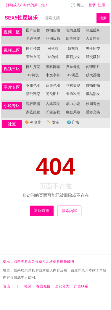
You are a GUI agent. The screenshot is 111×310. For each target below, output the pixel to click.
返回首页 (41, 210)
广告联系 (81, 286)
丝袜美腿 (73, 85)
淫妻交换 (93, 112)
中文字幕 (53, 75)
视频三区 (12, 68)
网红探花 (33, 67)
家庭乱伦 (33, 112)
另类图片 (53, 94)
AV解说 (33, 75)
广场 (73, 122)
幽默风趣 (73, 112)
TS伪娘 (53, 57)
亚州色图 (33, 85)
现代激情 (33, 104)
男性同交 (93, 48)
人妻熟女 (93, 38)
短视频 (73, 48)
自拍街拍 (93, 85)
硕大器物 (93, 75)
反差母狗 (73, 67)
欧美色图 (53, 85)
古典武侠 (53, 104)
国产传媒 (33, 48)
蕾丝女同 (33, 57)
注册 (101, 5)
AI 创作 (33, 122)
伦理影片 (93, 67)
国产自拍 (33, 30)
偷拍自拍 (53, 30)
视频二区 (12, 50)
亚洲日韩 (53, 38)
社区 (12, 124)
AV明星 (73, 75)
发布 (53, 122)
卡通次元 (73, 94)
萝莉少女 (73, 57)
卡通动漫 (33, 38)
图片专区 (12, 87)
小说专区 (12, 105)
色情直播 (73, 30)
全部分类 (62, 286)
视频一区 (12, 32)
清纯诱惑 (33, 94)
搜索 (103, 18)
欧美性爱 (73, 38)
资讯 (6, 286)
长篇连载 (53, 112)
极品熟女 (93, 94)
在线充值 (43, 286)
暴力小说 (73, 104)
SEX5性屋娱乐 (21, 18)
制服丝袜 (93, 30)
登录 (92, 5)
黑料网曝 (53, 67)
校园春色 (93, 104)
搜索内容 (69, 211)
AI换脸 (53, 48)
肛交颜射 (93, 57)
